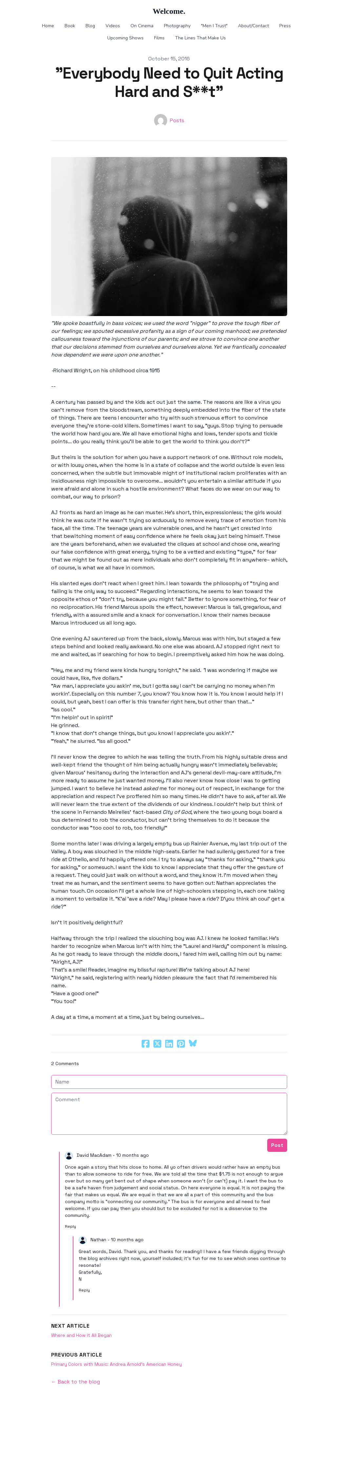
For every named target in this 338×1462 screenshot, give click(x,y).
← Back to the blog (75, 1381)
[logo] (169, 11)
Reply (70, 1226)
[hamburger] (21, 10)
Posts (177, 120)
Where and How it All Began (81, 1335)
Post (277, 1145)
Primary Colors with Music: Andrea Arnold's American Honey (116, 1364)
